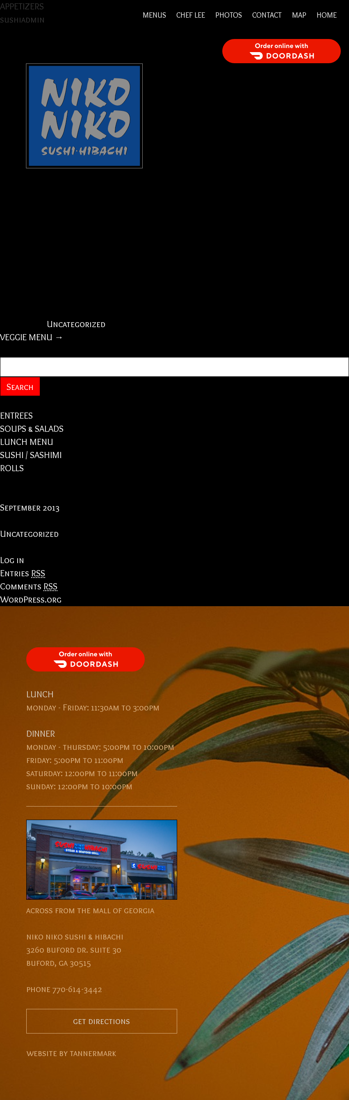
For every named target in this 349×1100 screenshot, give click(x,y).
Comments (28, 586)
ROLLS (12, 468)
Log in (12, 560)
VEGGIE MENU (32, 337)
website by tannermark (71, 1053)
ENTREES (16, 415)
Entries (22, 573)
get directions (101, 1021)
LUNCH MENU (26, 441)
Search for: (22, 350)
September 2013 (29, 507)
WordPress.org (31, 599)
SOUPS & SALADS (32, 428)
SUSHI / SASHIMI (31, 455)
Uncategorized (76, 324)
